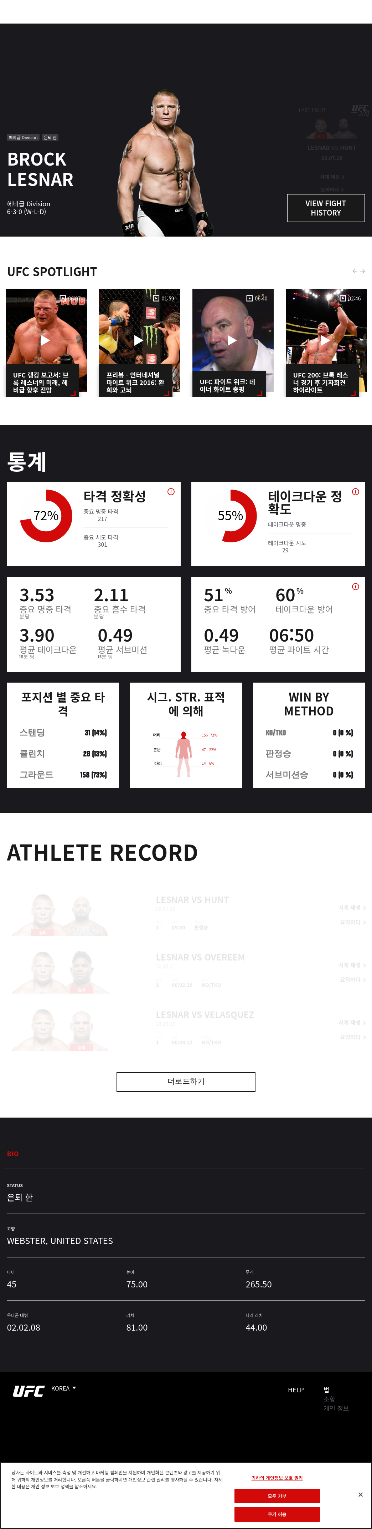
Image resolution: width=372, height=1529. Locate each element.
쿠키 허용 (277, 1514)
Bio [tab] (13, 1153)
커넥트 (247, 27)
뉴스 (105, 27)
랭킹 (47, 27)
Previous (354, 271)
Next (362, 271)
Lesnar (172, 887)
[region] (186, 1495)
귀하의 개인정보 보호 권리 (277, 1477)
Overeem (225, 945)
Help (296, 1389)
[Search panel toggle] (349, 27)
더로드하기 (186, 1082)
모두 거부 (277, 1496)
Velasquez (229, 1002)
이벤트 (21, 27)
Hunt (217, 887)
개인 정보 (336, 1408)
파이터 (78, 27)
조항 (329, 1398)
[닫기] (360, 1495)
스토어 (331, 27)
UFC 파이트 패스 (289, 27)
